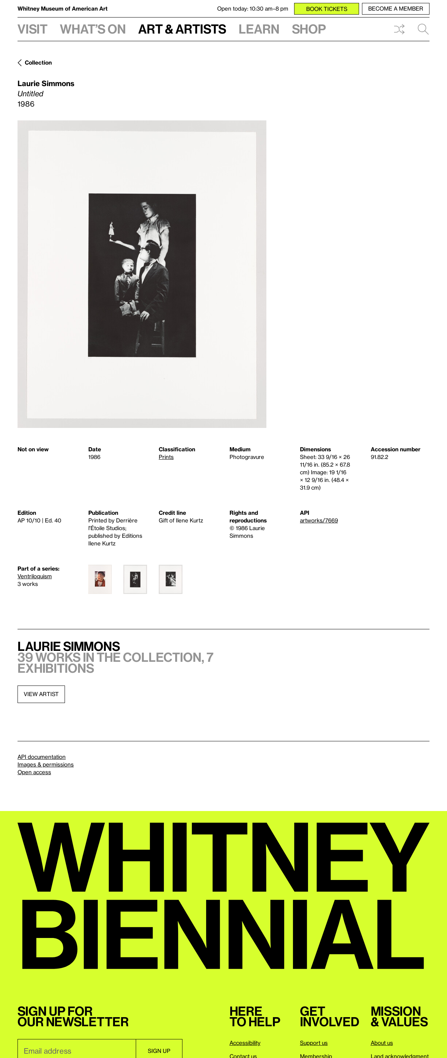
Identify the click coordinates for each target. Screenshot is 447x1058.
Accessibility (245, 1042)
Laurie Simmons (46, 83)
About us (382, 1042)
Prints (166, 456)
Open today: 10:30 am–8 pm (252, 8)
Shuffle (399, 29)
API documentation (42, 756)
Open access (34, 772)
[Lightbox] (142, 274)
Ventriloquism (35, 576)
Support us (314, 1042)
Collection (38, 62)
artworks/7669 (319, 520)
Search (423, 29)
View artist (41, 694)
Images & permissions (46, 764)
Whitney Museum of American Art (63, 8)
